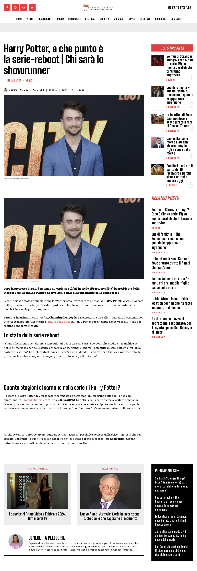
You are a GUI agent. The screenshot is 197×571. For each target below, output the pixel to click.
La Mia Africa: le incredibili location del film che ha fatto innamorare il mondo (171, 303)
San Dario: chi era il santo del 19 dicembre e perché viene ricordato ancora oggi (180, 173)
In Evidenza (173, 107)
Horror (171, 79)
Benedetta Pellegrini (32, 90)
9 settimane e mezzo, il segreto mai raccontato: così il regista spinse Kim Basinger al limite (171, 325)
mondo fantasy (34, 400)
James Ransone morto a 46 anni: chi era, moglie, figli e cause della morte (178, 145)
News (29, 80)
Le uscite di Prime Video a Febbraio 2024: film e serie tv (37, 516)
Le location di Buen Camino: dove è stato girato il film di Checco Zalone (179, 120)
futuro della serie (59, 321)
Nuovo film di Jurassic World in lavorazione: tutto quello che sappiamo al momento (110, 516)
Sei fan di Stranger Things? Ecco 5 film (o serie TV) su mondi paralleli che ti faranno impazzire (180, 65)
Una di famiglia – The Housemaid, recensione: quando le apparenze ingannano (180, 94)
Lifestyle (172, 185)
